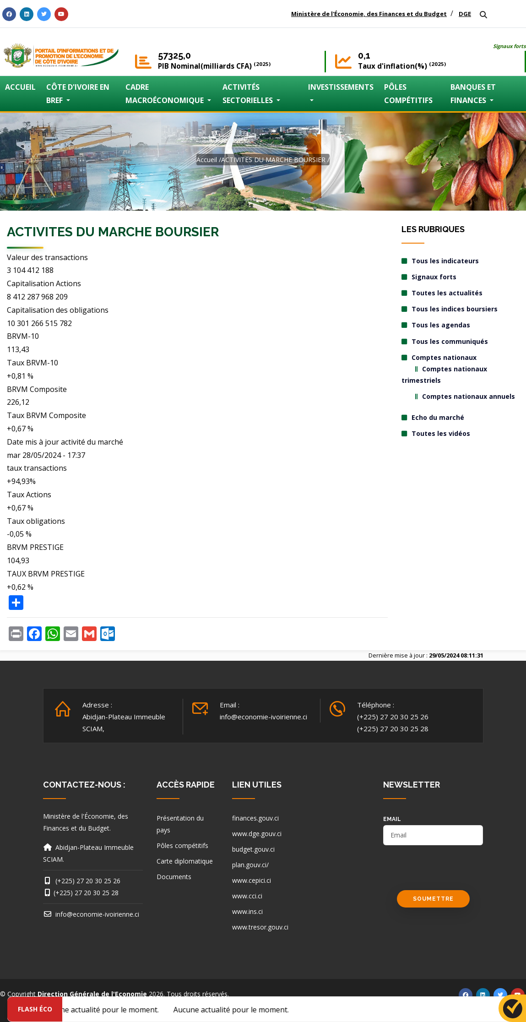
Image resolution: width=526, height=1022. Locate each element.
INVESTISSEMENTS (341, 87)
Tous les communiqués (450, 341)
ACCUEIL (20, 87)
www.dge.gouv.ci (257, 833)
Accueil (206, 159)
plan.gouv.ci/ (250, 864)
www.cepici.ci (251, 880)
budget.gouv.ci (253, 849)
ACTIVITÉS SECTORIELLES (248, 93)
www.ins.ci (247, 911)
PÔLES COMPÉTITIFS (408, 93)
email (392, 819)
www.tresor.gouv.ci (260, 927)
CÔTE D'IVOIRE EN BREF (77, 93)
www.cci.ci (247, 896)
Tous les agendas (441, 325)
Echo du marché (438, 417)
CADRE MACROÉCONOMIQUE (165, 93)
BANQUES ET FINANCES (473, 93)
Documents (174, 876)
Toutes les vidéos (441, 433)
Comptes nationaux (444, 357)
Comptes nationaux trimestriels (444, 374)
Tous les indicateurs (445, 260)
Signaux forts (509, 46)
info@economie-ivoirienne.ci (263, 716)
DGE (465, 14)
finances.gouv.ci (255, 818)
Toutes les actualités (447, 292)
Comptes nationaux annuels (468, 396)
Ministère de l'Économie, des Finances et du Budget (369, 14)
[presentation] (452, 872)
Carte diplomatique (185, 861)
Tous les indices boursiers (455, 308)
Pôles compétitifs (182, 845)
